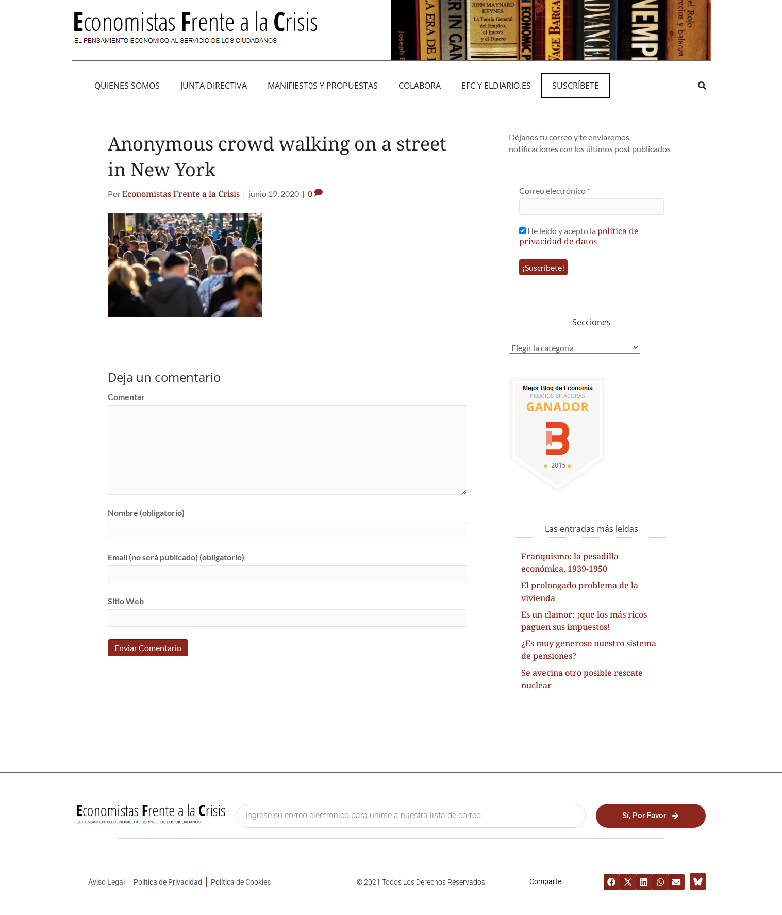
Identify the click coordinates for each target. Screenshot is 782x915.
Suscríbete (575, 85)
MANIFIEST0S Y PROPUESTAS (323, 85)
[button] (702, 85)
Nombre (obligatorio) (146, 513)
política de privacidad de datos (579, 236)
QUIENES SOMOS (127, 85)
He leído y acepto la (579, 235)
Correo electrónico (554, 190)
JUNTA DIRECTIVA (213, 85)
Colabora (419, 85)
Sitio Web (126, 601)
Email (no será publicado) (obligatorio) (176, 557)
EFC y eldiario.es (496, 85)
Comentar (126, 397)
